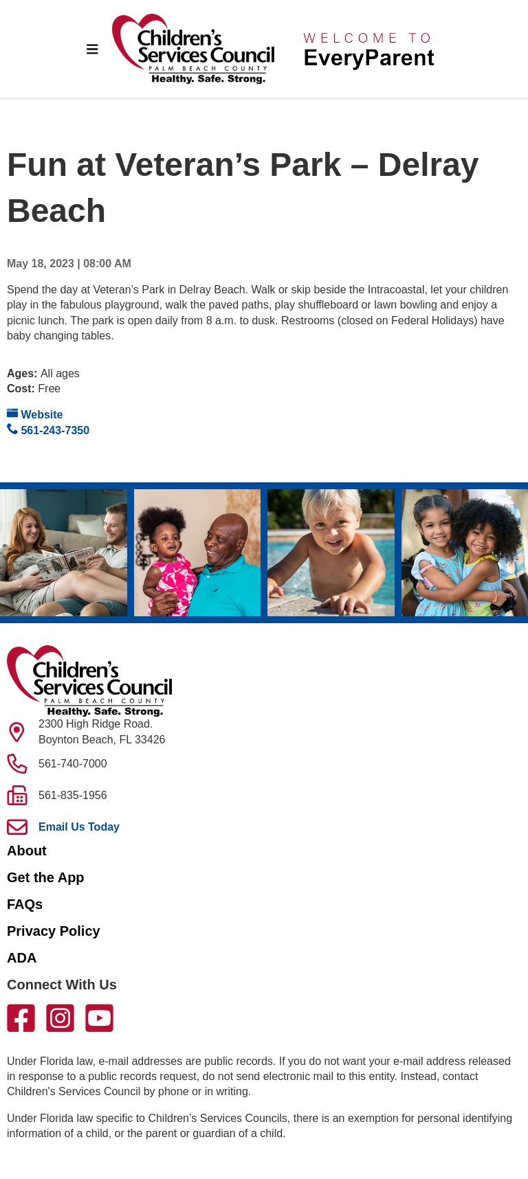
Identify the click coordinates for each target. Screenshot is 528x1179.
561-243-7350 (48, 429)
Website (35, 413)
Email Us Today (79, 827)
